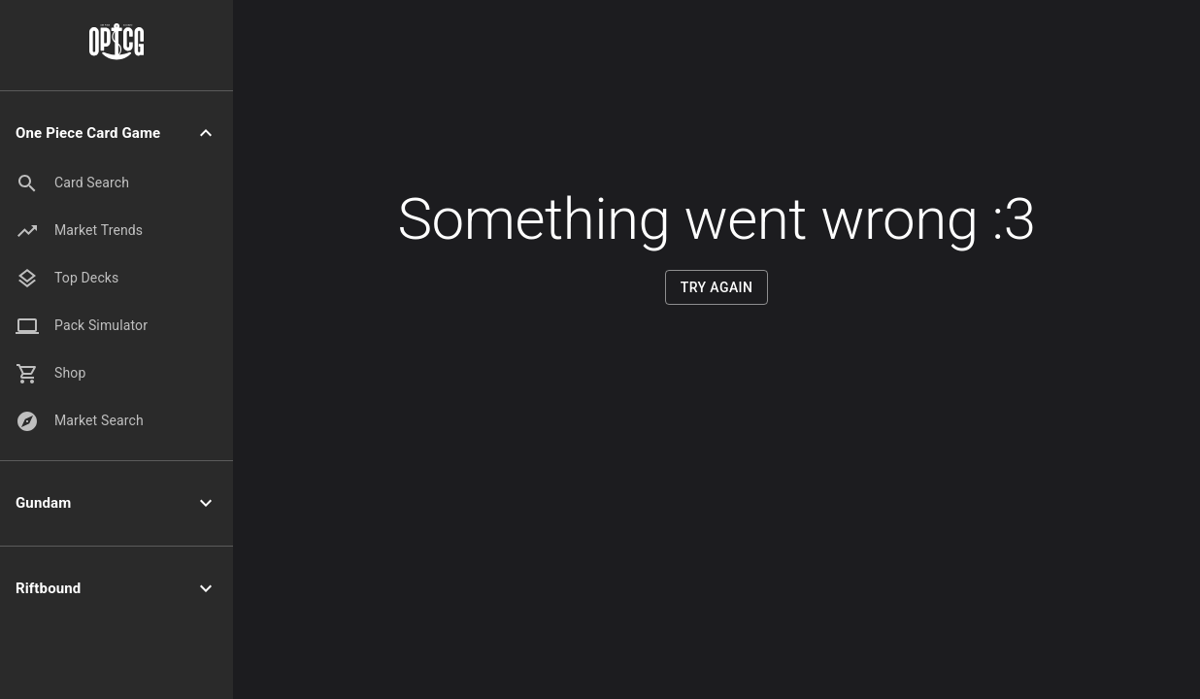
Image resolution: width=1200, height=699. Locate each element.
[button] (116, 133)
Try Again (717, 288)
